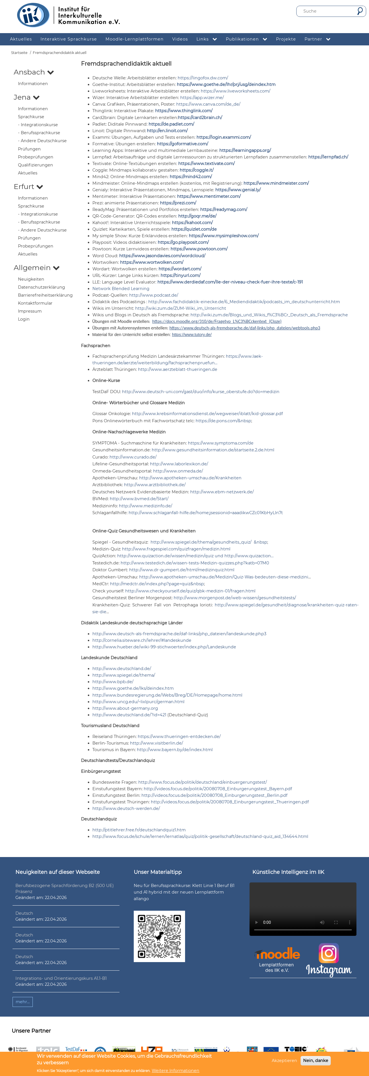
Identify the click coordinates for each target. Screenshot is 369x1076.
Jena (27, 97)
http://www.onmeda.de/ (178, 471)
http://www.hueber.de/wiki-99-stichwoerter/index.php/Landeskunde (164, 646)
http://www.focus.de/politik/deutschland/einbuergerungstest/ (202, 782)
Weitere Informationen (175, 1070)
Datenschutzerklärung (41, 287)
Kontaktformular (35, 303)
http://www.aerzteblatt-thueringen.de (177, 369)
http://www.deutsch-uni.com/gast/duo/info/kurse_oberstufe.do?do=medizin (200, 391)
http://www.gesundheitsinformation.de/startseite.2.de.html (213, 449)
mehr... (23, 1001)
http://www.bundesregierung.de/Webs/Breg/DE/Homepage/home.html (167, 695)
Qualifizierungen (35, 165)
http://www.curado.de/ (133, 457)
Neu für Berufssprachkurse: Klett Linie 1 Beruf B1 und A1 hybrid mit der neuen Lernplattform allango (184, 892)
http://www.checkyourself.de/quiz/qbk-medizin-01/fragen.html (190, 591)
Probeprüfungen (35, 157)
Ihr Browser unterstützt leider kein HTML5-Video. (303, 909)
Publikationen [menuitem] (249, 39)
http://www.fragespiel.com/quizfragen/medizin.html (176, 549)
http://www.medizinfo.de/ (145, 505)
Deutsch (24, 913)
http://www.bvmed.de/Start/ (139, 498)
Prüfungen (29, 149)
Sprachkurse (31, 116)
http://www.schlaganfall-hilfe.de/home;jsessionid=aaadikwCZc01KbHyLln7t (206, 512)
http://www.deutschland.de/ (121, 668)
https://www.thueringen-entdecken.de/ (179, 736)
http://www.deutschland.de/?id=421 (129, 714)
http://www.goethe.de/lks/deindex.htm (133, 688)
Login (24, 319)
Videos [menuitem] (180, 39)
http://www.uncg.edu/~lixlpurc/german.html (138, 701)
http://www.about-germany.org (125, 708)
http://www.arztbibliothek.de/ (155, 484)
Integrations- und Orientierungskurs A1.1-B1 (61, 978)
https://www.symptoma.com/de (221, 443)
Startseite (19, 53)
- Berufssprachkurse (39, 132)
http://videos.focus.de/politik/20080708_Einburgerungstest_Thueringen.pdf (230, 802)
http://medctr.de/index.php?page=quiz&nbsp (157, 583)
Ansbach (34, 72)
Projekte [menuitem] (286, 39)
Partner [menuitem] (320, 39)
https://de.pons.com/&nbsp (223, 420)
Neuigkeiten (31, 279)
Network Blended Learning (120, 288)
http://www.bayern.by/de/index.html (175, 749)
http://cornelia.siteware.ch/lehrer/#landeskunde (141, 640)
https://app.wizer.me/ (202, 97)
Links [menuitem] (209, 39)
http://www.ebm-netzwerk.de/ (222, 491)
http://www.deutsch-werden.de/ (126, 808)
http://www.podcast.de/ (153, 295)
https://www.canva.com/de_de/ (208, 104)
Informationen (33, 83)
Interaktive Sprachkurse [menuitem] (68, 39)
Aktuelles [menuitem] (21, 39)
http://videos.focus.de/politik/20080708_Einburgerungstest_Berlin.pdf (214, 795)
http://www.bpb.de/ (112, 681)
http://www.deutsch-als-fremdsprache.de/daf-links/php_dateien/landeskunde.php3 (179, 633)
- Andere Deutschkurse (42, 140)
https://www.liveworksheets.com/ (235, 91)
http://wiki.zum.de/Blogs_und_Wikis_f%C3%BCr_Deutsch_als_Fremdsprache (269, 314)
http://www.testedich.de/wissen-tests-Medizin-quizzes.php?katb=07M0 (195, 563)
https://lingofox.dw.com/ (203, 78)
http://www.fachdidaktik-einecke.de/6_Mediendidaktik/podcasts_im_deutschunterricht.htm (244, 301)
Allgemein (37, 267)
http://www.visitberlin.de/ (156, 743)
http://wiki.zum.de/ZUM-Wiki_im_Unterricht (180, 308)
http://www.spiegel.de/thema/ (123, 675)
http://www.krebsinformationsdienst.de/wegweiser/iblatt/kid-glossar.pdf (207, 413)
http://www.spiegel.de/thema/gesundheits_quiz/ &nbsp (209, 542)
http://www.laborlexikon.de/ (179, 463)
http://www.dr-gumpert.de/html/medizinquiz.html (181, 569)
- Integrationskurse (38, 124)
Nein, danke (315, 1060)
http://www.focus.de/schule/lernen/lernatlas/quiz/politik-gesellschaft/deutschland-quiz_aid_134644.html (200, 836)
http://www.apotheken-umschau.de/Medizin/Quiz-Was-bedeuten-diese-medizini (223, 577)
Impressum (30, 311)
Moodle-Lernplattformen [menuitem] (135, 39)
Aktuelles (27, 173)
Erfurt (28, 186)
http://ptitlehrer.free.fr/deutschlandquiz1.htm (139, 829)
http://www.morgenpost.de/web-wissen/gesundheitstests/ (235, 597)
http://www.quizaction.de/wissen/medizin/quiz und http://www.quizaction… (195, 555)
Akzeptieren (284, 1060)
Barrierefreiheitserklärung (45, 295)
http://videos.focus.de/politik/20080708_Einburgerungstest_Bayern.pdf (218, 788)
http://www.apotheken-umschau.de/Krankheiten (190, 477)
